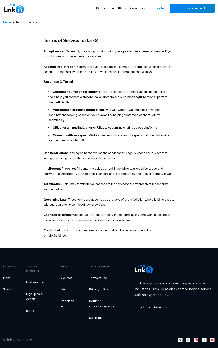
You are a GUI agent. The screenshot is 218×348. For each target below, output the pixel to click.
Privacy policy (98, 289)
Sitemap (8, 289)
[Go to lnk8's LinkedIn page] (188, 340)
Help (64, 289)
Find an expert (35, 282)
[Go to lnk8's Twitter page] (180, 340)
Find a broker (105, 8)
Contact (66, 278)
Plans (122, 8)
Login (159, 8)
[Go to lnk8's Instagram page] (196, 340)
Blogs (30, 311)
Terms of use (98, 278)
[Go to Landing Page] (13, 8)
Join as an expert (192, 8)
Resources (137, 8)
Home (7, 22)
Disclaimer (96, 318)
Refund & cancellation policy (102, 303)
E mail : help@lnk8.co (151, 307)
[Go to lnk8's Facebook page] (204, 340)
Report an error (67, 303)
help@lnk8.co (56, 235)
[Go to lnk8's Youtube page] (212, 340)
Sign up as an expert (35, 296)
